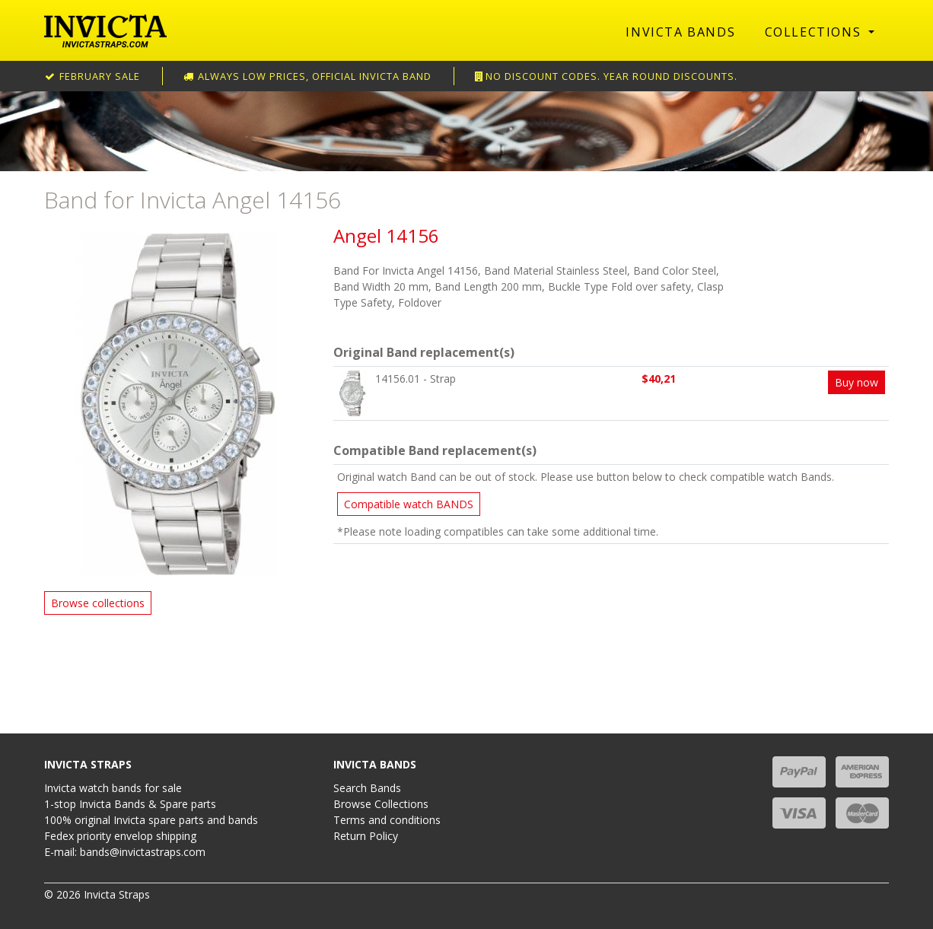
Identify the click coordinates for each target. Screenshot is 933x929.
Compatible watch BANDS (408, 504)
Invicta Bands (680, 32)
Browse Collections (380, 804)
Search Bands (367, 788)
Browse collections (98, 603)
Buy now (856, 382)
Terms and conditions (387, 820)
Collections (815, 32)
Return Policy (365, 836)
